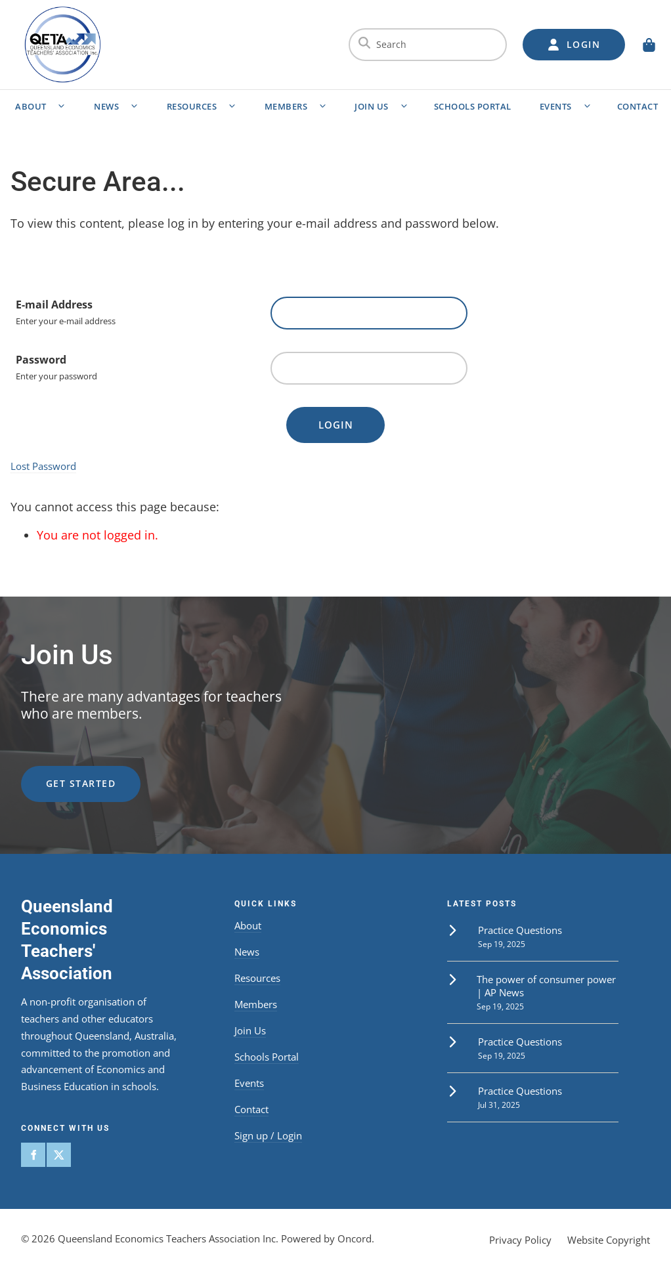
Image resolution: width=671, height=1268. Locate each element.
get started (56, 773)
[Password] (369, 368)
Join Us (372, 106)
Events (556, 106)
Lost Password (43, 466)
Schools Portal (472, 106)
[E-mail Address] (369, 313)
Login (335, 424)
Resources (192, 106)
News (106, 106)
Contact (251, 1109)
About (31, 106)
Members (286, 106)
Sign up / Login (268, 1135)
